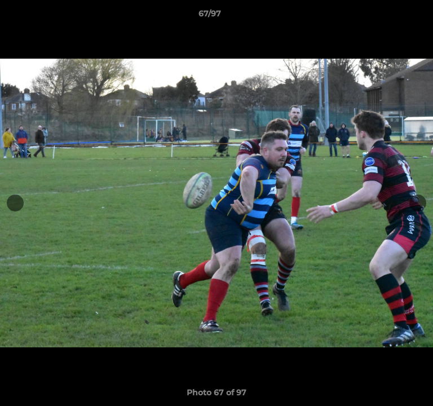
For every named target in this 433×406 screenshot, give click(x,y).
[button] (392, 16)
